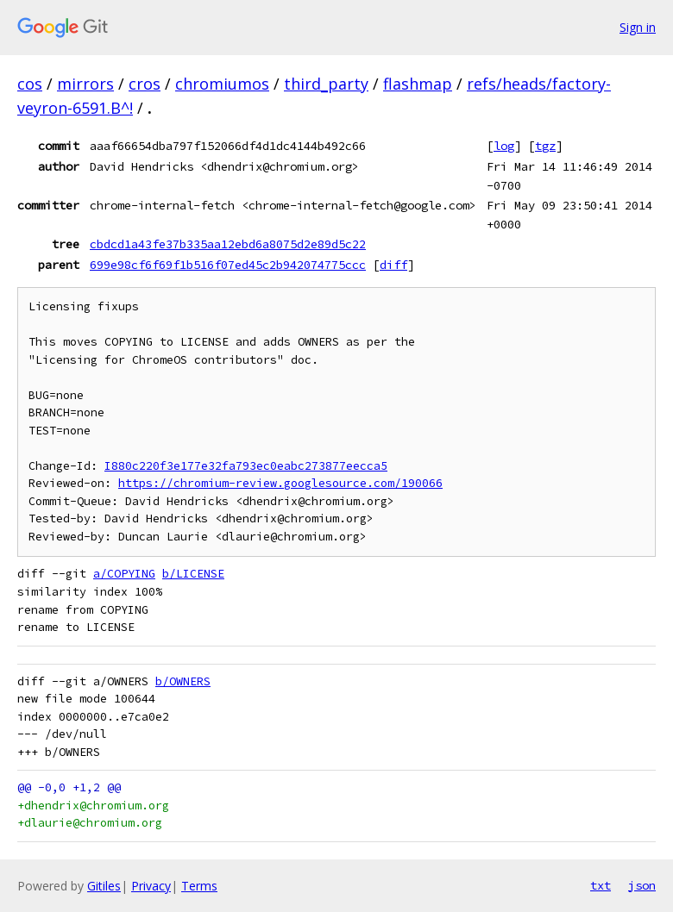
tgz (545, 145)
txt (600, 885)
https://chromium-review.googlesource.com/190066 (280, 483)
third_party (326, 83)
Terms (199, 886)
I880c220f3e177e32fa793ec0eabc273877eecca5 (245, 466)
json (642, 885)
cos (29, 83)
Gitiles (104, 886)
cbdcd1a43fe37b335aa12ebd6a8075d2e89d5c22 (228, 244)
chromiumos (222, 83)
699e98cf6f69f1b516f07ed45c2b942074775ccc (228, 264)
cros (144, 83)
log (504, 145)
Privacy (151, 886)
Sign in (638, 27)
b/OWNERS (183, 681)
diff (393, 264)
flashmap (417, 83)
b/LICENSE (193, 573)
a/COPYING (124, 573)
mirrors (85, 83)
